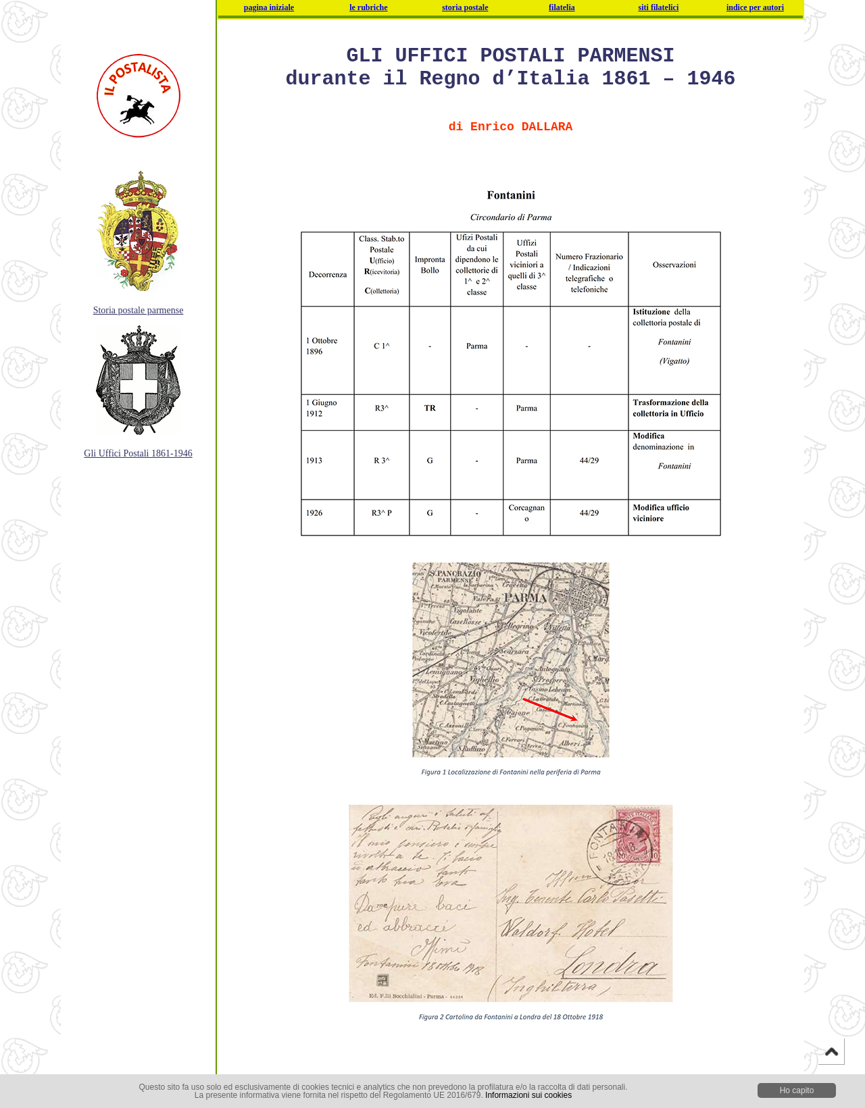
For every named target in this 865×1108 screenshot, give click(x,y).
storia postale (465, 7)
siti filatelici (659, 7)
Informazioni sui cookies (528, 1095)
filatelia (562, 7)
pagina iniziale (269, 7)
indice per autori (755, 7)
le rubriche (368, 7)
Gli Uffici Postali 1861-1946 (138, 453)
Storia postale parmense (138, 310)
